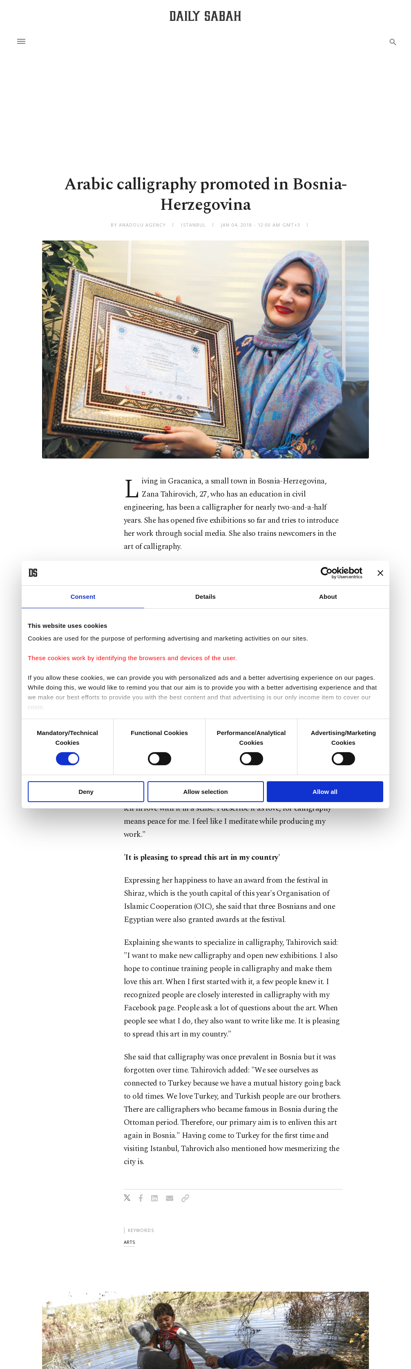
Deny (86, 791)
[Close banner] (380, 572)
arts (129, 1242)
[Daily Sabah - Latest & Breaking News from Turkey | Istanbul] (205, 16)
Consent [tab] (83, 596)
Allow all (325, 791)
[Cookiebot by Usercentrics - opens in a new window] (326, 572)
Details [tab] (205, 596)
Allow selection (205, 791)
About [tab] (328, 596)
